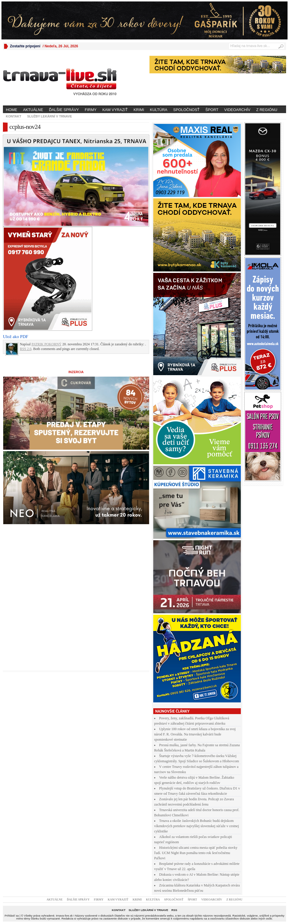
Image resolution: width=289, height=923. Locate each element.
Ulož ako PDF (15, 336)
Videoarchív (237, 110)
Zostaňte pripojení (25, 46)
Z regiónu (266, 110)
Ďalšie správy (64, 110)
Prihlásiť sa (12, 915)
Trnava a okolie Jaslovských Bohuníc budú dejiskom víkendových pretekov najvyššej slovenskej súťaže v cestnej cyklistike (196, 826)
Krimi (138, 110)
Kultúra (159, 110)
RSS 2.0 (26, 349)
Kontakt (13, 116)
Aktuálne (33, 110)
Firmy (90, 110)
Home (11, 110)
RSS (174, 910)
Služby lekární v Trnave (49, 116)
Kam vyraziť (115, 110)
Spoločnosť (186, 110)
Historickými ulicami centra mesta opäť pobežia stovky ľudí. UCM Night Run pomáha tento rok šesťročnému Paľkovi (195, 853)
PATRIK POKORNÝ (47, 344)
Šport (212, 110)
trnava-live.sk (64, 915)
